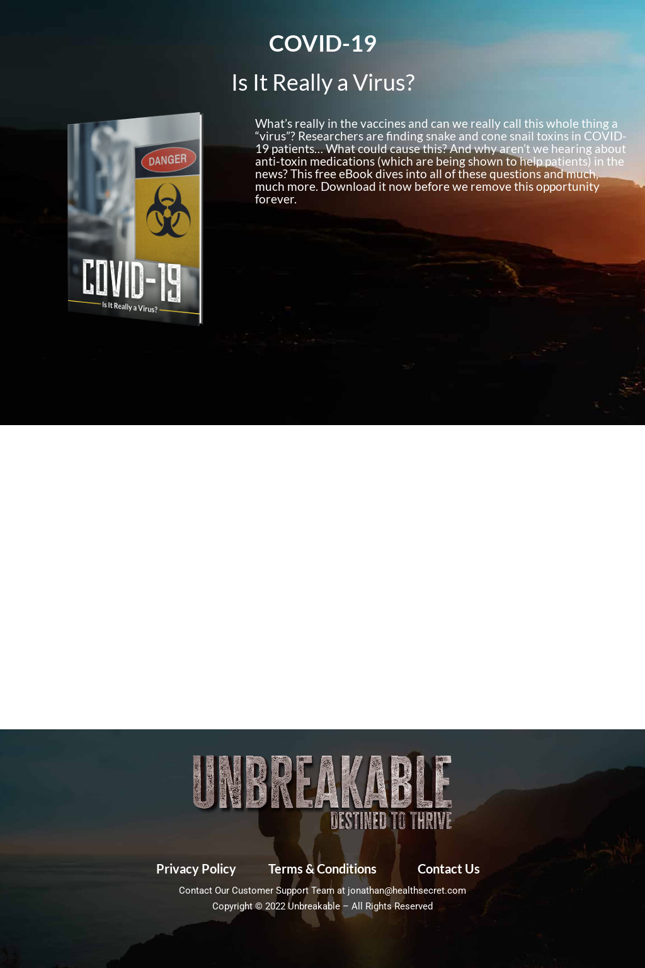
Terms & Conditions (322, 868)
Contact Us (449, 868)
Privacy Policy (196, 868)
